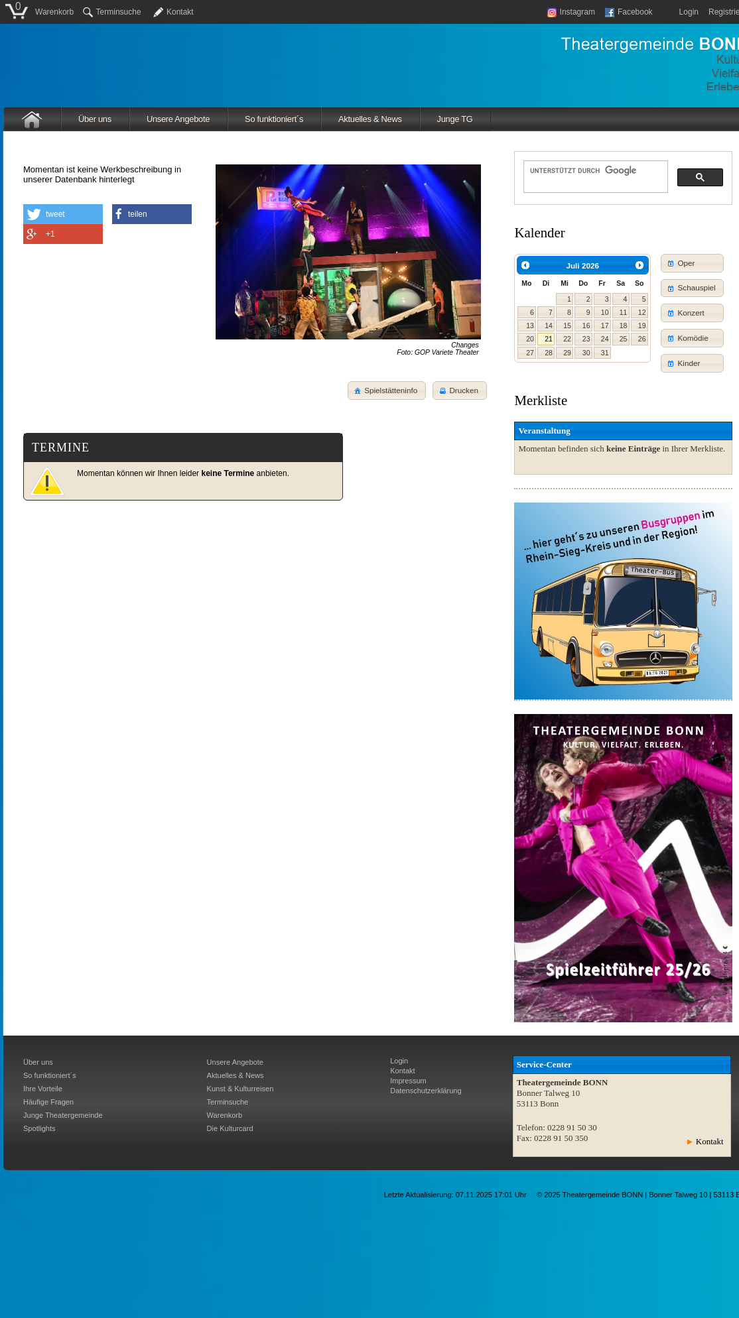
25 (624, 339)
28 (549, 353)
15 (567, 326)
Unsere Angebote (178, 119)
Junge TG (455, 119)
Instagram (571, 12)
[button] (460, 390)
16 (586, 326)
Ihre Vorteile (42, 1089)
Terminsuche (112, 12)
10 (605, 312)
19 (642, 326)
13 (530, 326)
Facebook (629, 12)
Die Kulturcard (230, 1128)
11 (624, 312)
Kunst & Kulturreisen (240, 1089)
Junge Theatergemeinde (63, 1115)
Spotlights (39, 1128)
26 (642, 339)
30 (586, 353)
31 (605, 353)
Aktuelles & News (370, 119)
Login (689, 12)
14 (549, 326)
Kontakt (180, 12)
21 (549, 339)
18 (624, 326)
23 (586, 339)
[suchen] (594, 170)
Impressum (408, 1081)
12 (642, 312)
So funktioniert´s (274, 119)
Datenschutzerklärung (425, 1091)
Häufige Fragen (48, 1102)
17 (605, 326)
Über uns (94, 119)
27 (530, 353)
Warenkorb (54, 12)
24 (605, 339)
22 (567, 339)
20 (530, 339)
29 (567, 353)
